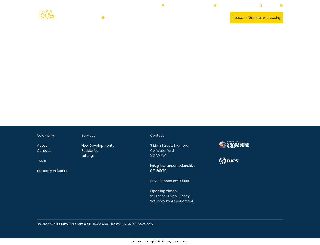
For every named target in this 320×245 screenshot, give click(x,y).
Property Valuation (52, 170)
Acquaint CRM (80, 224)
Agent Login (145, 224)
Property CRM (118, 224)
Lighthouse (179, 242)
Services (183, 18)
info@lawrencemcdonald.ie (234, 5)
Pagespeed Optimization (150, 242)
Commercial (140, 18)
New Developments (97, 145)
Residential (118, 18)
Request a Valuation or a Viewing (257, 18)
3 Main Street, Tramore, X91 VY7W (185, 5)
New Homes (163, 18)
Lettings (87, 155)
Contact (216, 18)
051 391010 (267, 5)
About (200, 18)
